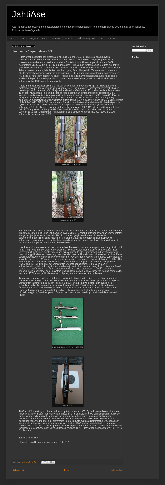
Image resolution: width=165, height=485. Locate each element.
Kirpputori (112, 38)
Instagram (33, 38)
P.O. (22, 38)
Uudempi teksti (18, 470)
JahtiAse (29, 14)
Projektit (68, 38)
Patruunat (55, 38)
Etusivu (12, 38)
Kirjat (101, 38)
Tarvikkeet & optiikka (85, 38)
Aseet (44, 38)
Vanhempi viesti (116, 470)
